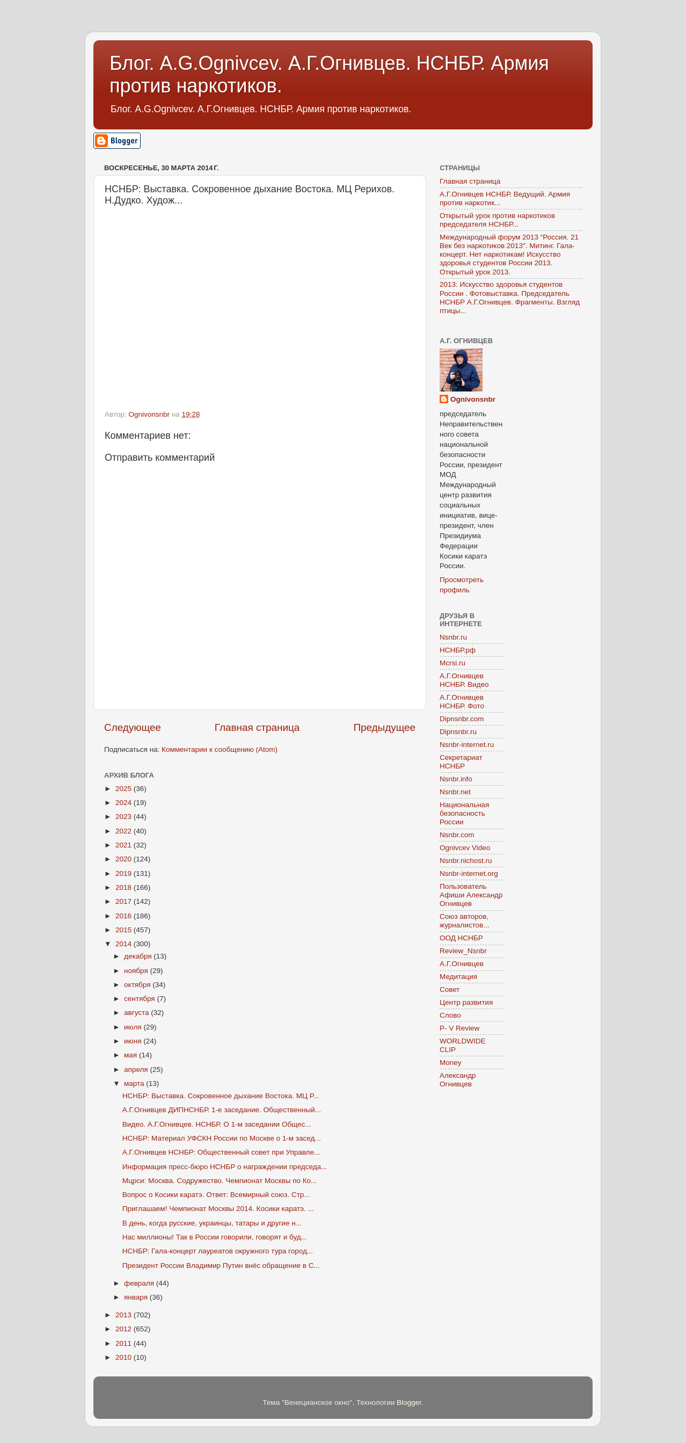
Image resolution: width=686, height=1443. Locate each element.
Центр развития (466, 1002)
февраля (140, 1283)
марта (135, 1083)
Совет (450, 989)
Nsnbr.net (455, 792)
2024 (124, 803)
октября (138, 985)
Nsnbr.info (456, 779)
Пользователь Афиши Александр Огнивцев (471, 895)
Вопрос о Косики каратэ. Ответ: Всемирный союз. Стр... (216, 1195)
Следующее (132, 727)
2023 (124, 817)
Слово (450, 1015)
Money (451, 1062)
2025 (124, 789)
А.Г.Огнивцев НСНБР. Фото (462, 701)
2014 (124, 944)
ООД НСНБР (461, 938)
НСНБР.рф (458, 650)
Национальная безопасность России (464, 813)
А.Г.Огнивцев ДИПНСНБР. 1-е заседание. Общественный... (221, 1110)
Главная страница (257, 727)
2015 (124, 930)
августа (137, 1013)
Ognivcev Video (465, 848)
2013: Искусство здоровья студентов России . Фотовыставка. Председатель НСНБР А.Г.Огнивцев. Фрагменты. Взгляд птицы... (510, 297)
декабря (139, 956)
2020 (124, 859)
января (137, 1297)
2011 (124, 1343)
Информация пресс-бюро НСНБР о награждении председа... (224, 1167)
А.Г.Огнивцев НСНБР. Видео (464, 680)
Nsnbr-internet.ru (467, 745)
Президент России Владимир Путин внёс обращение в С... (221, 1265)
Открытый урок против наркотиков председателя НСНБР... (497, 220)
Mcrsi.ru (452, 663)
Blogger (409, 1402)
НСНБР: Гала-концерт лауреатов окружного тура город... (217, 1251)
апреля (137, 1069)
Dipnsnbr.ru (458, 732)
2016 (124, 916)
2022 (124, 831)
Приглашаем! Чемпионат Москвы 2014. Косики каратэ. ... (218, 1209)
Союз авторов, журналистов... (464, 920)
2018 (124, 887)
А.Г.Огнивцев (462, 964)
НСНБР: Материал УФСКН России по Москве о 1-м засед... (221, 1138)
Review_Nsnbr (463, 951)
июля (133, 1027)
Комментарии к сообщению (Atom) (220, 749)
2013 (124, 1315)
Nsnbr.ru (453, 637)
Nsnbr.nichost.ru (466, 861)
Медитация (458, 977)
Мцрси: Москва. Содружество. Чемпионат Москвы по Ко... (219, 1181)
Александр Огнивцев (458, 1079)
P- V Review (459, 1028)
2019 (124, 873)
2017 (124, 901)
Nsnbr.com (457, 835)
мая (131, 1055)
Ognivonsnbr (472, 399)
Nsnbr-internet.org (469, 873)
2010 (124, 1357)
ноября (137, 971)
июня (133, 1041)
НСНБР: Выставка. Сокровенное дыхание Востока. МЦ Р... (220, 1096)
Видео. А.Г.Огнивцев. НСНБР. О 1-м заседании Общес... (216, 1124)
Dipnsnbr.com (462, 719)
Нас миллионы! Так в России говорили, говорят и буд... (214, 1237)
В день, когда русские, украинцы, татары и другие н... (212, 1223)
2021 (124, 845)
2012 (124, 1329)
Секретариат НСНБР (461, 761)
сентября (140, 999)
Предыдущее (384, 727)
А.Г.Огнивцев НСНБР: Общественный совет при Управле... (221, 1152)
